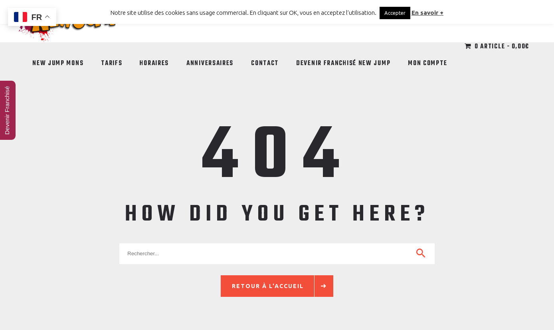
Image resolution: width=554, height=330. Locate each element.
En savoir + (427, 12)
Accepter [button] (395, 13)
